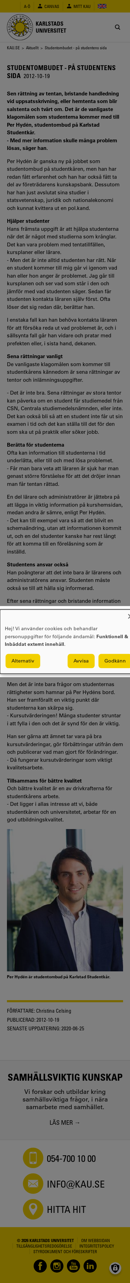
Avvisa (81, 661)
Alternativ (22, 661)
